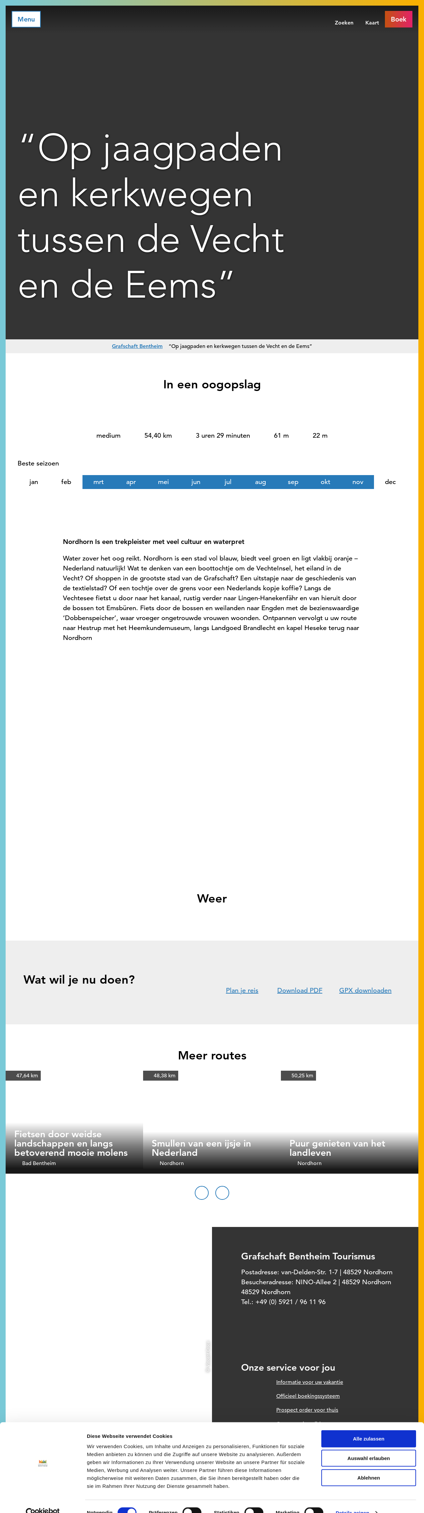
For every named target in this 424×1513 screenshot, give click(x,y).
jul (228, 482)
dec (390, 482)
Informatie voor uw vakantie (309, 1382)
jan (33, 482)
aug (260, 482)
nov (357, 482)
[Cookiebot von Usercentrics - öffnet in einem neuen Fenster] (43, 1500)
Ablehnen (368, 1465)
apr (131, 482)
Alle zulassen (368, 1426)
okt (325, 482)
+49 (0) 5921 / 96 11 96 (290, 1302)
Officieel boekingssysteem (308, 1396)
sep (293, 482)
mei (163, 482)
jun (195, 482)
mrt (98, 482)
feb (66, 482)
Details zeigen (352, 1500)
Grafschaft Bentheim (137, 346)
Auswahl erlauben (368, 1445)
